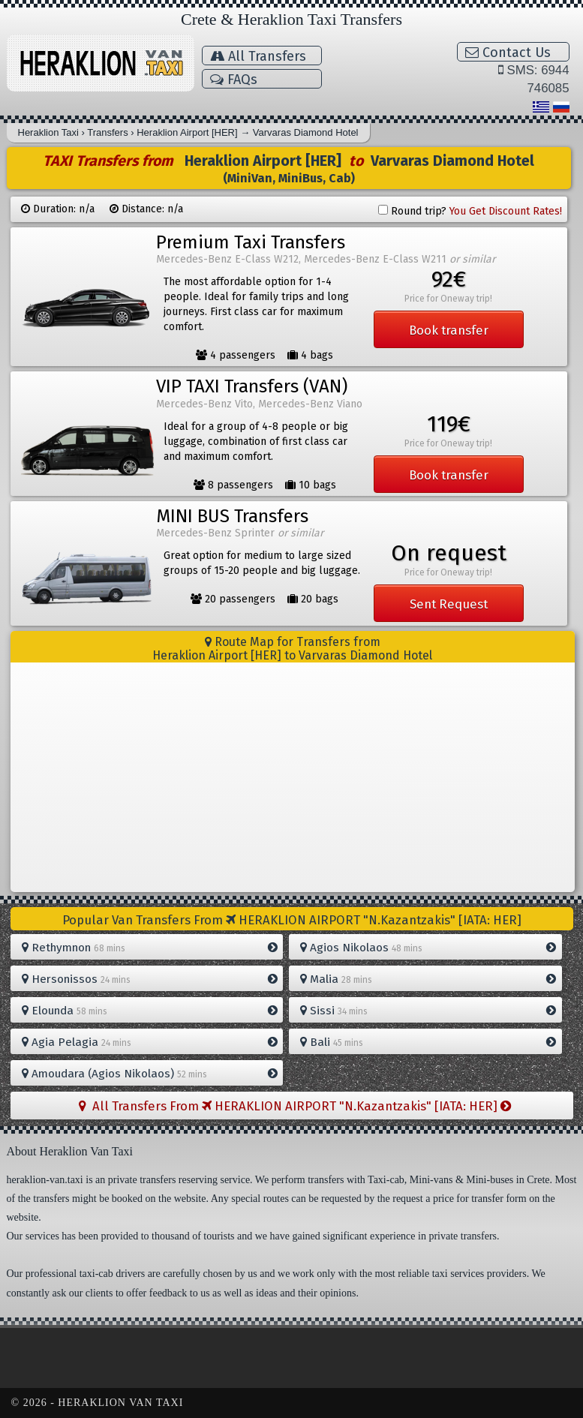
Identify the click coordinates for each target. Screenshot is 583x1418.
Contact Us (508, 52)
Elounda (150, 1010)
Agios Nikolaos (428, 947)
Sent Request (449, 603)
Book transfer (448, 330)
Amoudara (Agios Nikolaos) (150, 1073)
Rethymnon (150, 947)
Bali (428, 1042)
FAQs (233, 79)
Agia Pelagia (150, 1042)
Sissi (428, 1010)
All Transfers (258, 56)
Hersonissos (150, 979)
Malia (428, 979)
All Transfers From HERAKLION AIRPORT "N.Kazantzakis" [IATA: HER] (295, 1105)
